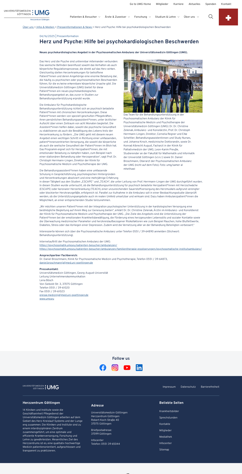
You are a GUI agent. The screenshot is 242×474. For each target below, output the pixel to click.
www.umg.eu (46, 299)
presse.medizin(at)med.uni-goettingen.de (63, 295)
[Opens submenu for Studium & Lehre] (178, 17)
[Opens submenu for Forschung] (150, 17)
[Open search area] (210, 16)
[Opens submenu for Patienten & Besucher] (100, 17)
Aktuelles (194, 4)
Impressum (169, 387)
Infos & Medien (45, 27)
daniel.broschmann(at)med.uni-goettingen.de (66, 263)
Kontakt (226, 4)
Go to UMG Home (140, 4)
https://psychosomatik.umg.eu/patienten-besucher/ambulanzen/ (78, 245)
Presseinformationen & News (74, 27)
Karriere (178, 4)
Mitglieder (162, 4)
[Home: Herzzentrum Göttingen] (26, 15)
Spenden (210, 4)
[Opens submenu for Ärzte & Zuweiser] (129, 17)
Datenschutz (188, 387)
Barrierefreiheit (210, 387)
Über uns (28, 27)
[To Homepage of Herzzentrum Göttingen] (41, 388)
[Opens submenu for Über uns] (198, 17)
